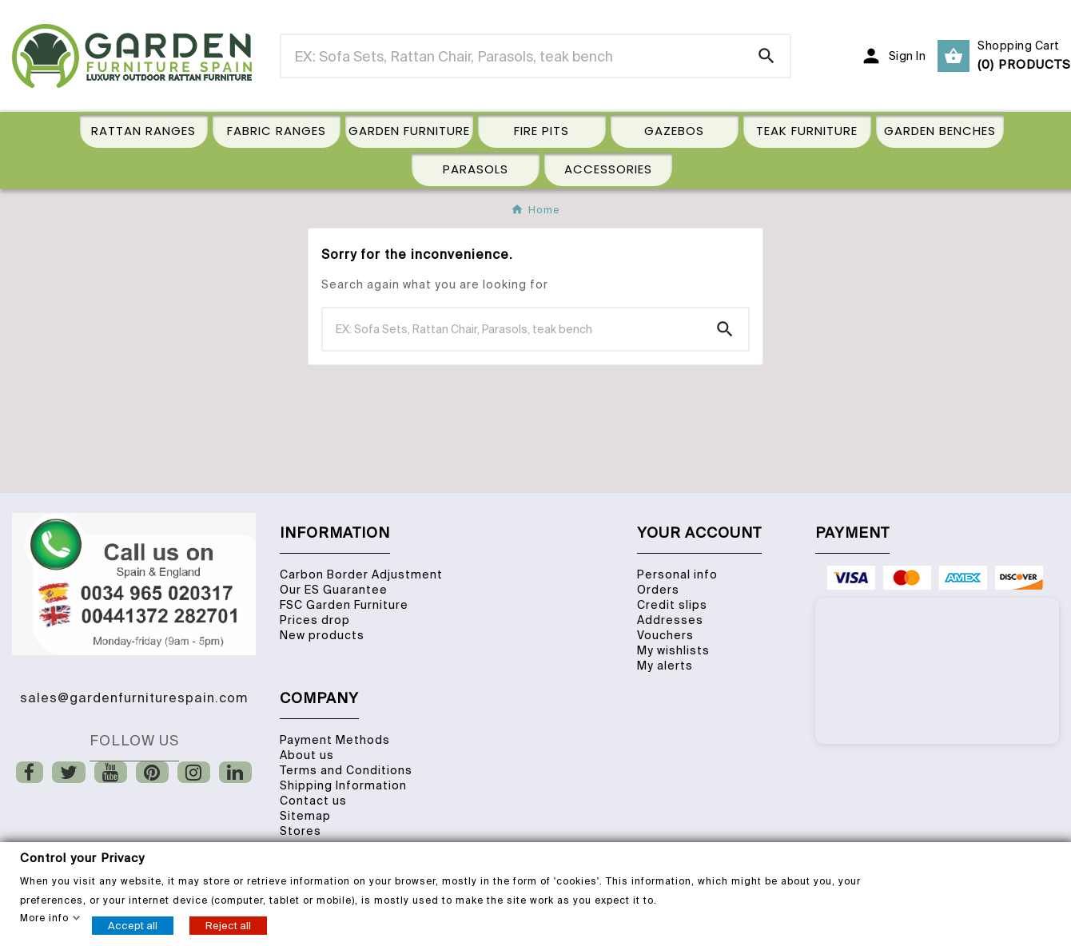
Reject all (228, 925)
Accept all (132, 925)
